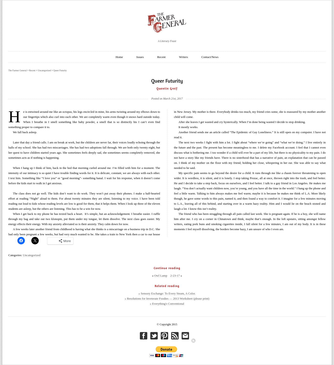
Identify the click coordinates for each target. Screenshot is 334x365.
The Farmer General (17, 70)
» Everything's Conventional (167, 303)
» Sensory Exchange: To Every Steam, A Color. (167, 293)
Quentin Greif (167, 88)
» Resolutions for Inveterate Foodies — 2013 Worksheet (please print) (167, 298)
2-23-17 (175, 275)
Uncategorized (31, 255)
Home (119, 57)
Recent (161, 57)
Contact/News (209, 57)
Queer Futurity (60, 70)
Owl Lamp (160, 275)
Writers (183, 57)
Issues (140, 57)
